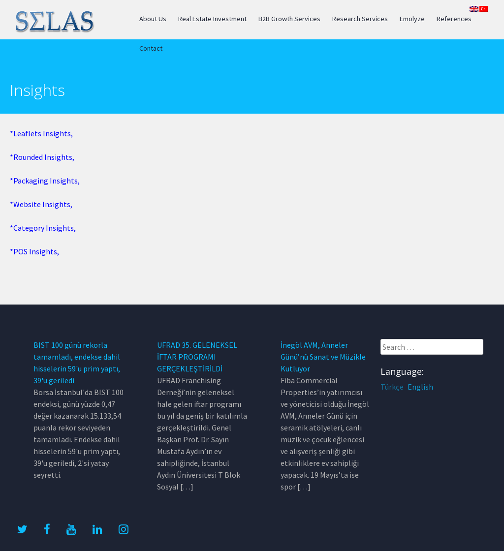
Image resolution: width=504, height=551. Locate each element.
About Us (152, 18)
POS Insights (35, 251)
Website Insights (41, 204)
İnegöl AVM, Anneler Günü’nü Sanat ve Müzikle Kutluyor (323, 356)
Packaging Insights (45, 180)
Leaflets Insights (42, 133)
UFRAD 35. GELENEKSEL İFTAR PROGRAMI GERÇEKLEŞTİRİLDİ (197, 356)
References (454, 18)
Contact (150, 48)
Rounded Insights (42, 157)
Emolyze (412, 18)
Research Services (360, 18)
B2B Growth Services (289, 18)
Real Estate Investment (212, 18)
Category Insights (43, 228)
